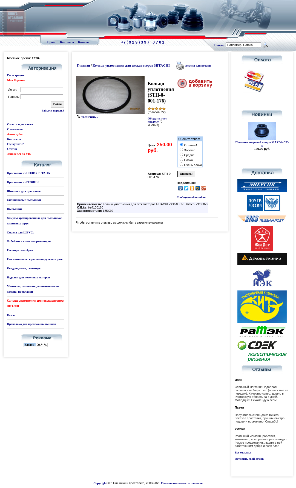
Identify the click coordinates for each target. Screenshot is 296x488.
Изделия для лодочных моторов (28, 277)
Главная (83, 65)
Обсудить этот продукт (157, 120)
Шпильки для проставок (24, 191)
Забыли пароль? (53, 110)
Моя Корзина (16, 80)
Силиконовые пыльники (24, 199)
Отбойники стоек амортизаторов (29, 241)
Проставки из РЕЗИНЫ (23, 182)
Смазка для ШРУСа (20, 232)
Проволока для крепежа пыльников (31, 324)
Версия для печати (198, 65)
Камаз (11, 315)
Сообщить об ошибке (191, 197)
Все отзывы (243, 452)
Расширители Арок (20, 250)
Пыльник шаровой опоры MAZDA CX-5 (262, 144)
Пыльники (14, 208)
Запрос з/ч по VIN (19, 153)
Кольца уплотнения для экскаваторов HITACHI (131, 65)
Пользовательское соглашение (181, 483)
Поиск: (219, 45)
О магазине (15, 129)
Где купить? (15, 143)
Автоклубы (14, 134)
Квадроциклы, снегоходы (24, 268)
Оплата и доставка (20, 124)
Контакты (67, 42)
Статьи (12, 148)
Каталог (83, 42)
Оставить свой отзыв (249, 458)
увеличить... (89, 116)
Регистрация (15, 75)
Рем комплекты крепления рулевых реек (35, 259)
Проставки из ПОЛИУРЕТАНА (28, 173)
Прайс (51, 42)
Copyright (100, 483)
